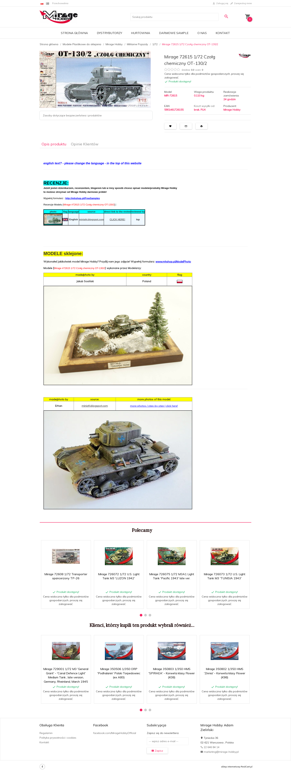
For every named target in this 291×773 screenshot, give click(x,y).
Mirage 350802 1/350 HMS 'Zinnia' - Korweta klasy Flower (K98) (224, 673)
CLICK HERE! (117, 219)
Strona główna (74, 33)
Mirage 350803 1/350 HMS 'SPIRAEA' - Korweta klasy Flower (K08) (171, 673)
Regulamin (46, 733)
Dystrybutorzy (109, 33)
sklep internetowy (230, 766)
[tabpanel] (145, 335)
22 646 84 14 (209, 747)
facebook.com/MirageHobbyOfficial (114, 733)
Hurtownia (140, 33)
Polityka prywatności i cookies (58, 737)
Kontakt (223, 33)
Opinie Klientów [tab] (84, 144)
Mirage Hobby (231, 109)
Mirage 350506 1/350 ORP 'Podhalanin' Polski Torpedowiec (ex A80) (118, 673)
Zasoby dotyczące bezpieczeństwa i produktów (72, 115)
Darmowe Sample (174, 33)
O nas (202, 33)
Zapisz (157, 750)
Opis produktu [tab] (54, 144)
